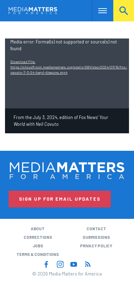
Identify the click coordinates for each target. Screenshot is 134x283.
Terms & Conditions (37, 254)
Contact (96, 228)
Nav (97, 10)
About (38, 228)
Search (123, 10)
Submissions (96, 237)
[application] (67, 73)
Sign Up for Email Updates (59, 199)
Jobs (38, 245)
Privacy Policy (96, 245)
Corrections (38, 237)
